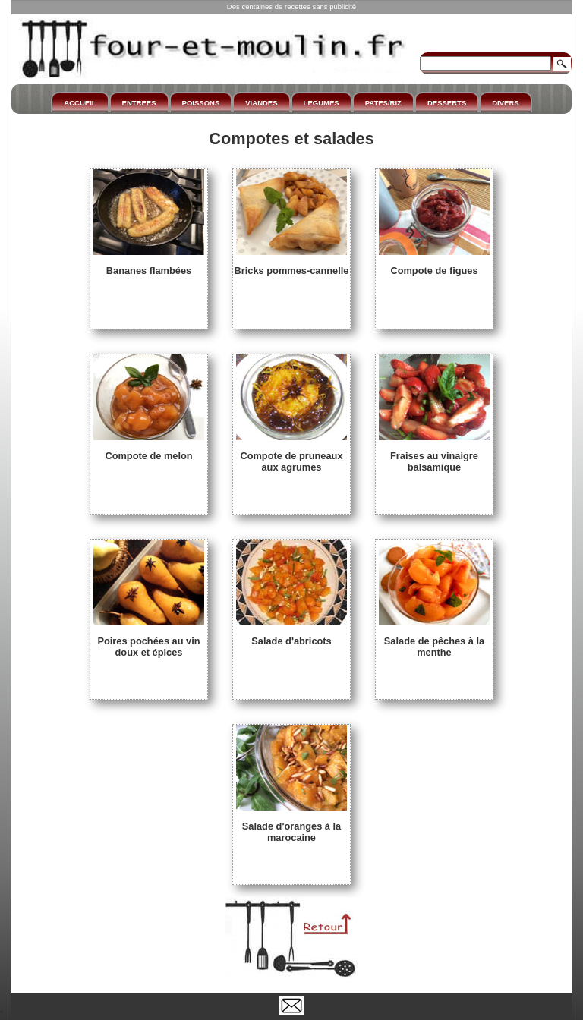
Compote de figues (434, 264)
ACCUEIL (80, 103)
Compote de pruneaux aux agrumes (291, 456)
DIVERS (505, 103)
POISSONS (201, 103)
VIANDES (261, 103)
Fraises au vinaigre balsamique (434, 456)
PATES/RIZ (383, 103)
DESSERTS (446, 103)
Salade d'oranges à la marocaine (291, 826)
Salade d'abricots (291, 635)
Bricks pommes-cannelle (292, 264)
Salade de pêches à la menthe (434, 641)
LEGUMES (321, 103)
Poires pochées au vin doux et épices (148, 641)
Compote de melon (148, 450)
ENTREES (139, 103)
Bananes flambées (148, 264)
